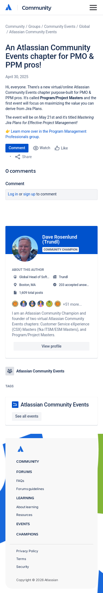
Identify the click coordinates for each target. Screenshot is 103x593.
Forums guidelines (30, 489)
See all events (26, 416)
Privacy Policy (27, 551)
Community (37, 7)
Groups (34, 26)
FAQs (20, 481)
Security (22, 567)
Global (84, 26)
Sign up (29, 194)
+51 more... (72, 304)
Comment (17, 148)
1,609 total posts (31, 293)
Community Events (59, 26)
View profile (51, 346)
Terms (21, 559)
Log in (13, 194)
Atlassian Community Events (33, 32)
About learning (27, 507)
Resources (24, 515)
